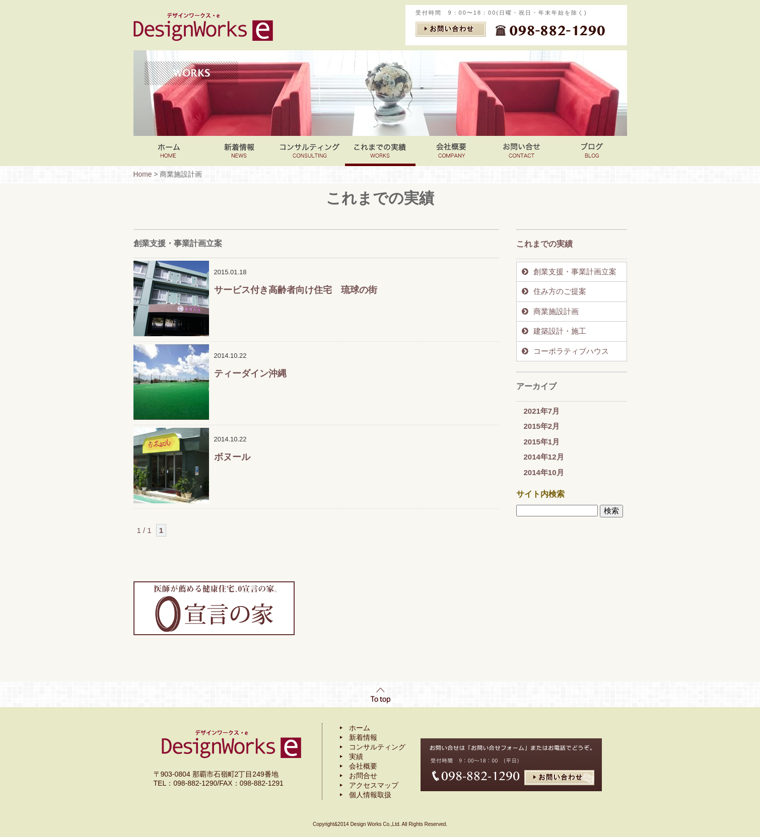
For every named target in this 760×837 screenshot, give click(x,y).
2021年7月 (542, 411)
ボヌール (232, 457)
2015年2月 (542, 426)
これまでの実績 (380, 151)
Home (168, 151)
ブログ (592, 151)
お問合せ (363, 776)
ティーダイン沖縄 (250, 373)
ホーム (359, 728)
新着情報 (239, 151)
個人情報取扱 (370, 795)
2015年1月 (542, 441)
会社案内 (451, 151)
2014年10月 (544, 472)
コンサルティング (309, 151)
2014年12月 (544, 456)
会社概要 (363, 766)
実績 (356, 756)
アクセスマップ (373, 785)
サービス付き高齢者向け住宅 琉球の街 (295, 290)
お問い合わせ (521, 151)
